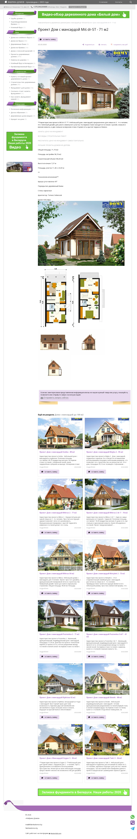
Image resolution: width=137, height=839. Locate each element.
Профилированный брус (22, 66)
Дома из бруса (19, 41)
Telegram (63, 7)
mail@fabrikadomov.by (33, 824)
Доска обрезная (19, 112)
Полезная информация (23, 109)
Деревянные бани (20, 44)
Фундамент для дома (22, 88)
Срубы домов (18, 18)
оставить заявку (49, 39)
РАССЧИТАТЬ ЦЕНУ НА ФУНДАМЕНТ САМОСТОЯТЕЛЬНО (61, 141)
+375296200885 (39, 6)
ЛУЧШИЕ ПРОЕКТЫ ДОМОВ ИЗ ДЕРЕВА (54, 145)
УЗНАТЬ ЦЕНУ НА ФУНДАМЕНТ (50, 131)
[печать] (103, 44)
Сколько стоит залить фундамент (20, 92)
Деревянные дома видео (23, 116)
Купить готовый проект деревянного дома (21, 77)
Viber (57, 7)
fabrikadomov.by (31, 828)
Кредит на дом (19, 119)
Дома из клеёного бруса (23, 37)
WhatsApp (51, 7)
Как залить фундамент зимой (21, 98)
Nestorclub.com (56, 833)
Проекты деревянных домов (20, 55)
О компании (103, 2)
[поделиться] (88, 44)
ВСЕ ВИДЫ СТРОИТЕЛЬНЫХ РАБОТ (52, 136)
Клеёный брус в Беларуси (23, 63)
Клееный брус (18, 27)
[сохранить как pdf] (119, 44)
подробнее (44, 467)
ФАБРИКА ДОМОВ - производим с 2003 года (27, 2)
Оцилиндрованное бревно (19, 23)
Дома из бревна (19, 47)
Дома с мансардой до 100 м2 (76, 23)
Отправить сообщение (78, 7)
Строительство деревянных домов (23, 83)
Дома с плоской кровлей (23, 51)
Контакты (118, 2)
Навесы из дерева (20, 60)
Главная (41, 23)
